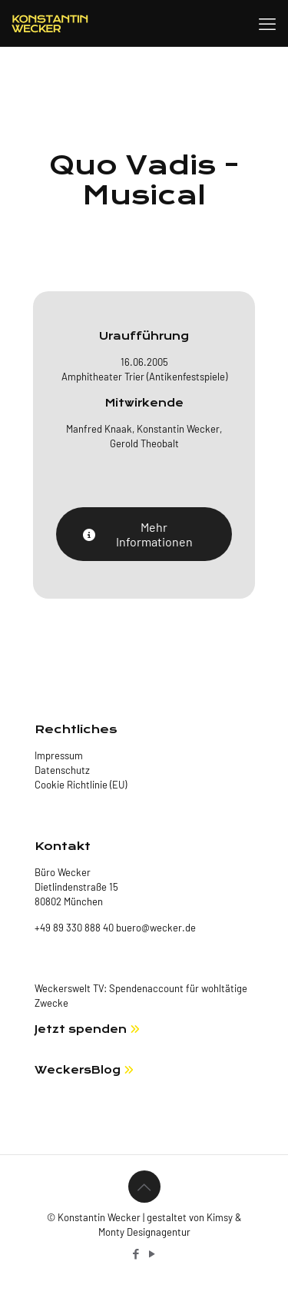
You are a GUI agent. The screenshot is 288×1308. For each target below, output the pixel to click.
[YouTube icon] (152, 1253)
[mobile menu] (267, 23)
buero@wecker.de (155, 927)
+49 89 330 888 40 (74, 927)
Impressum (59, 755)
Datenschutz (62, 770)
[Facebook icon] (136, 1253)
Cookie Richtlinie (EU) (81, 784)
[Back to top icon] (144, 1186)
